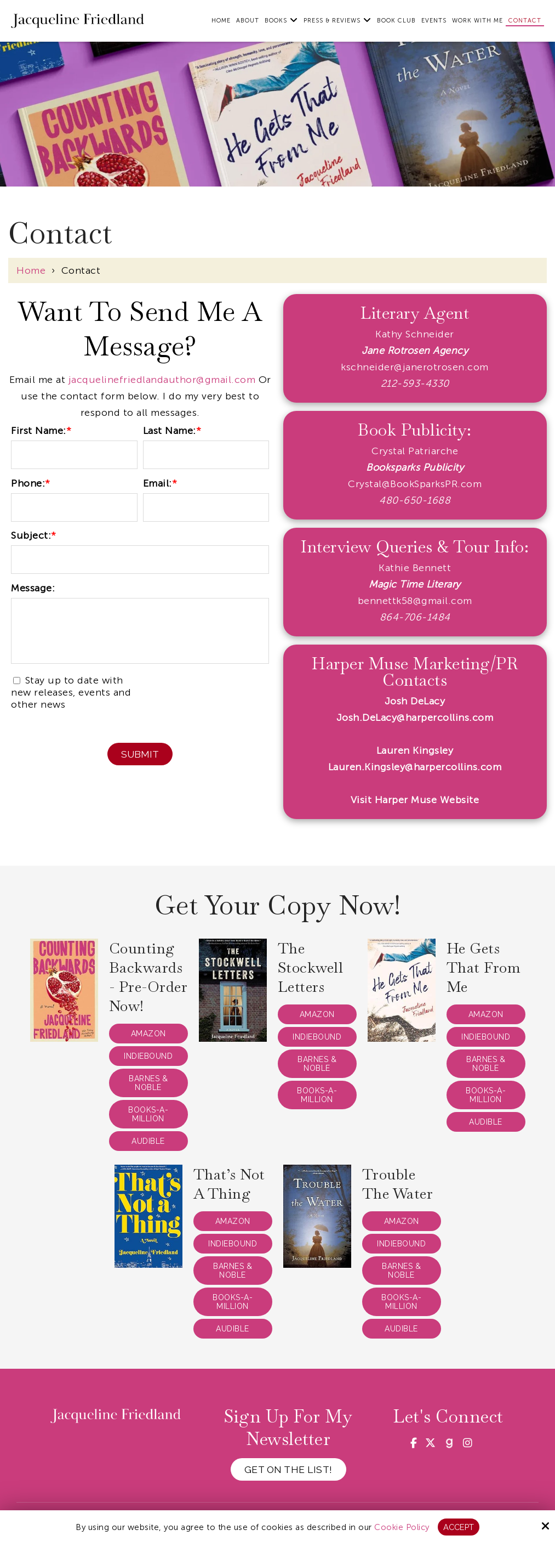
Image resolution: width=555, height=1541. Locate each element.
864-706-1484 (415, 617)
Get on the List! (288, 1469)
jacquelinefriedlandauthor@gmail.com (162, 380)
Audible (148, 1141)
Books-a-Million (148, 1114)
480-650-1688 (414, 500)
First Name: (41, 431)
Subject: (33, 535)
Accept (458, 1527)
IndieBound (148, 1056)
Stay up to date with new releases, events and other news (71, 692)
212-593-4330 (415, 383)
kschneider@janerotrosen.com (415, 367)
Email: (160, 483)
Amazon (148, 1033)
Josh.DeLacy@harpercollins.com (415, 718)
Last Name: (172, 431)
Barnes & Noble (148, 1083)
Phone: (30, 483)
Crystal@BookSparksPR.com (415, 484)
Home (30, 270)
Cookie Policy (401, 1527)
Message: (33, 588)
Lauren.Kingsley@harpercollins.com (415, 767)
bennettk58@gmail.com (415, 601)
